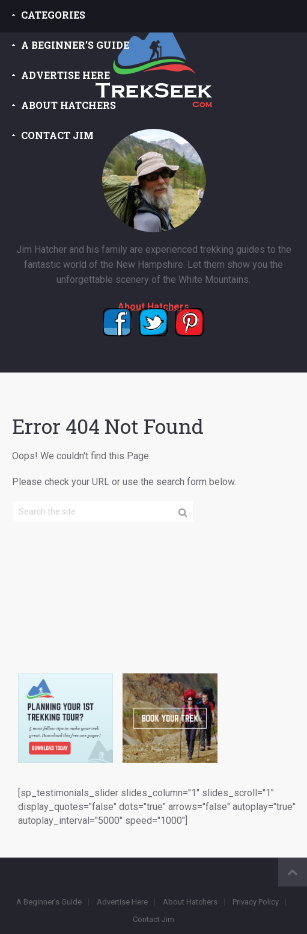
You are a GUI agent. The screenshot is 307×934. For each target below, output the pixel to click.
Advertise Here (65, 75)
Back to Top (292, 872)
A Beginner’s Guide (75, 45)
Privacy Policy (256, 901)
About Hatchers (68, 105)
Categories (53, 14)
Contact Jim (57, 135)
